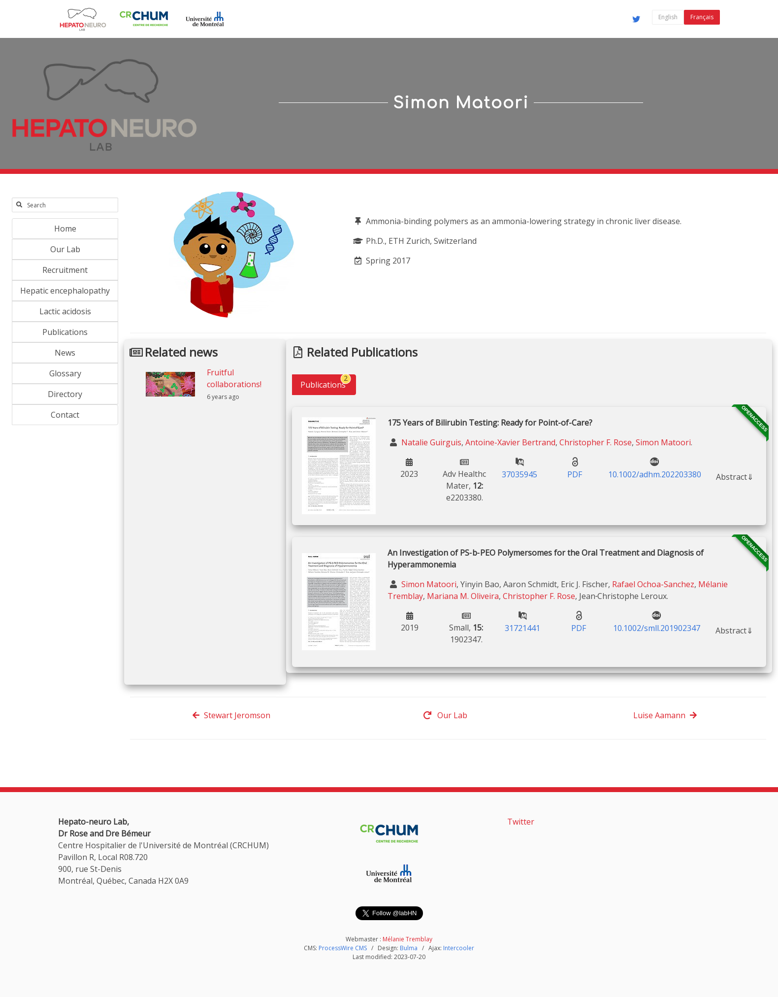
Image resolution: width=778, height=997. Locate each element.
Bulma (409, 948)
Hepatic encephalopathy (65, 290)
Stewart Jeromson (231, 715)
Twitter (520, 821)
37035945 (519, 474)
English (668, 17)
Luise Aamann (665, 715)
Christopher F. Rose (595, 442)
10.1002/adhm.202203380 (654, 474)
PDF (574, 474)
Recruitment (65, 270)
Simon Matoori (663, 442)
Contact (65, 414)
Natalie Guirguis (430, 442)
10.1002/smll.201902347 (656, 628)
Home (65, 228)
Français (701, 17)
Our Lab (65, 249)
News (65, 352)
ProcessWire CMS (343, 948)
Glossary (65, 373)
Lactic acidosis (65, 311)
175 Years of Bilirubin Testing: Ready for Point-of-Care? (490, 422)
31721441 (522, 628)
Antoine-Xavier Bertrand (510, 442)
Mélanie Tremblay (407, 939)
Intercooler (458, 948)
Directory (65, 394)
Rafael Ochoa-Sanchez (653, 584)
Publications (65, 332)
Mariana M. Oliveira (463, 596)
